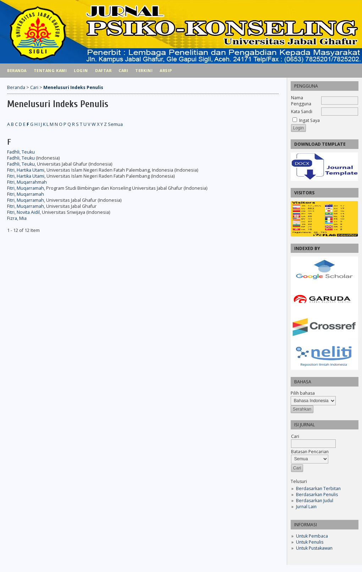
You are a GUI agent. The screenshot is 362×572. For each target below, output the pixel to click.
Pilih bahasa (303, 393)
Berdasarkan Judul (314, 501)
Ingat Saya (309, 120)
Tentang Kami (50, 70)
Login (81, 70)
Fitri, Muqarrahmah (27, 182)
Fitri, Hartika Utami (25, 170)
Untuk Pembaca (312, 536)
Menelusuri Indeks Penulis (73, 87)
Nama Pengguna (301, 101)
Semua (115, 124)
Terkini (144, 70)
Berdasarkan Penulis (317, 495)
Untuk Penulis (309, 542)
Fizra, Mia (17, 218)
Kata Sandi (301, 112)
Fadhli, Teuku (21, 152)
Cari (123, 70)
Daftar (103, 70)
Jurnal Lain (306, 507)
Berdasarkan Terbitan (318, 488)
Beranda (17, 70)
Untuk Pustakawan (314, 548)
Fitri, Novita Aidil (23, 212)
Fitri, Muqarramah (25, 188)
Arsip (166, 70)
